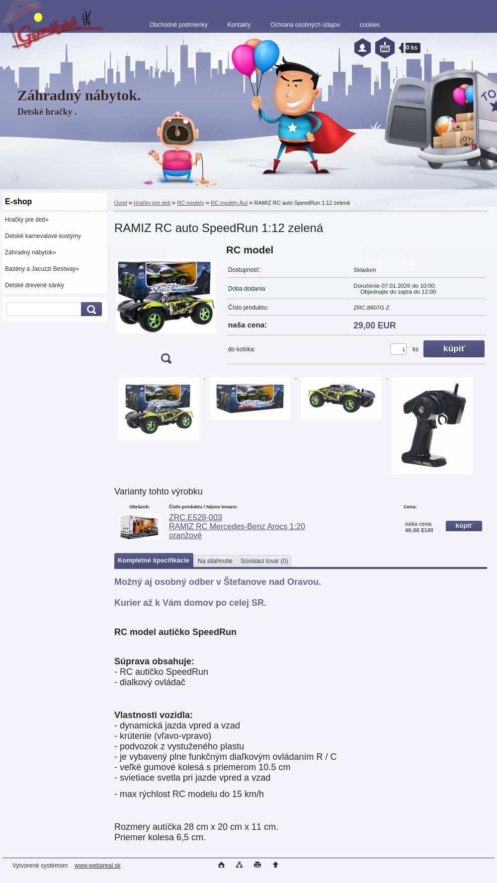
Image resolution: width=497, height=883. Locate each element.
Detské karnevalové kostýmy (43, 236)
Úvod (120, 203)
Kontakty (239, 24)
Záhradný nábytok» (30, 252)
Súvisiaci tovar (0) (264, 561)
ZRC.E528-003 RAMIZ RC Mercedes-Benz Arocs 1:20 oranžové (237, 526)
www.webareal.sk (98, 865)
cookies (370, 24)
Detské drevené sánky (34, 285)
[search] (90, 309)
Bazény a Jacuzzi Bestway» (42, 268)
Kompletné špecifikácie (153, 560)
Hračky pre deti (152, 203)
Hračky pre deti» (26, 219)
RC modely (190, 203)
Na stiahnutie (215, 561)
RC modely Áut (229, 203)
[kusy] (398, 349)
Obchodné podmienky (179, 24)
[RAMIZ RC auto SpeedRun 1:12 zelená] (166, 307)
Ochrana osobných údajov (304, 24)
